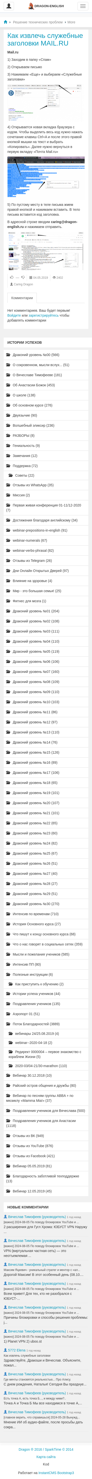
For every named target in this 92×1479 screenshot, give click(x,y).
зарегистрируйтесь (44, 315)
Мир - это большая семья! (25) (33, 591)
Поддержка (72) (22, 466)
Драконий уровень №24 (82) (31, 843)
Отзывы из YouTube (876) (29, 1146)
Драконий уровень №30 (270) (32, 904)
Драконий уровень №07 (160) (32, 672)
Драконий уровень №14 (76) (31, 742)
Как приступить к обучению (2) (36, 984)
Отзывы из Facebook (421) (30, 1156)
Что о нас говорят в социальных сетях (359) (44, 944)
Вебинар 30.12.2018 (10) (29, 1075)
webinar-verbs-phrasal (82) (30, 551)
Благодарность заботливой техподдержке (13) (42, 1178)
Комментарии (22, 298)
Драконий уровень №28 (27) (31, 884)
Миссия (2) (18, 495)
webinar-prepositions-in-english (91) (36, 530)
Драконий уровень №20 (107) (32, 803)
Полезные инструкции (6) (29, 974)
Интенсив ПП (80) (23, 964)
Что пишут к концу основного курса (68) (41, 934)
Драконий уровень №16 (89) (31, 762)
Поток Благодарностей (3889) (33, 1024)
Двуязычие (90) (21, 415)
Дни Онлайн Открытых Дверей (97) (37, 571)
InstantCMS (47, 1473)
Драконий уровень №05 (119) (32, 651)
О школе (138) (20, 395)
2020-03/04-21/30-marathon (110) (38, 1066)
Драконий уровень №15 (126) (32, 752)
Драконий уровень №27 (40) (31, 874)
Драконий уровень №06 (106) (32, 662)
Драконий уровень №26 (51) (31, 863)
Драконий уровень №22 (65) (31, 823)
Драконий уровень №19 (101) (32, 793)
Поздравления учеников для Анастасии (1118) (41, 1123)
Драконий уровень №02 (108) (32, 621)
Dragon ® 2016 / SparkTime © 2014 (46, 1449)
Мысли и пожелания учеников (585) (37, 954)
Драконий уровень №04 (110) (32, 641)
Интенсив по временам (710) (32, 914)
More (71, 22)
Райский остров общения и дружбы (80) (41, 1086)
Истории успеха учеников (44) (33, 994)
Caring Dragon (23, 284)
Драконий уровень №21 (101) (32, 813)
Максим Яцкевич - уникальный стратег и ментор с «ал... (42, 1270)
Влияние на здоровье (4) (29, 581)
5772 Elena (17, 1350)
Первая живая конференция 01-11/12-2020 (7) (43, 507)
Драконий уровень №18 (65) (31, 783)
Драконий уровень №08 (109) (32, 682)
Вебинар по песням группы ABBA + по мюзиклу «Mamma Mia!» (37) (39, 1098)
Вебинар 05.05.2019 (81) (29, 1166)
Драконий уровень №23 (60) (31, 833)
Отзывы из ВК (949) (25, 1136)
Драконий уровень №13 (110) (32, 732)
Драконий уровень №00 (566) (32, 355)
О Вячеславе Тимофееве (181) (34, 375)
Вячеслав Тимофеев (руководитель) (37, 1217)
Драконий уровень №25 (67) (31, 853)
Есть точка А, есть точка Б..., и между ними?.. (35, 1398)
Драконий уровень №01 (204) (32, 611)
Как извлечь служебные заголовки (27, 1355)
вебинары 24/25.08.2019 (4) (34, 1034)
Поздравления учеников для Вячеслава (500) (45, 1111)
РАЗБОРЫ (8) (20, 436)
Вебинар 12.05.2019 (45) (29, 1191)
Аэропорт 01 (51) (23, 1014)
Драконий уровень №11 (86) (31, 712)
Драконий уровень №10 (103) (32, 702)
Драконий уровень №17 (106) (32, 773)
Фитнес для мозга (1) (26, 601)
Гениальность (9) (23, 446)
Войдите (14, 315)
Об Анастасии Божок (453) (30, 385)
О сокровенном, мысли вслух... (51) (37, 365)
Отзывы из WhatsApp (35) (30, 485)
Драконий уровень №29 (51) (31, 894)
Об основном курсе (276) (29, 405)
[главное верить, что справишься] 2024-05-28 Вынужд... (42, 1417)
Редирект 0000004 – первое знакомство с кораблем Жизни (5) (45, 1054)
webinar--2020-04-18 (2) (30, 1043)
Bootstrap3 (65, 1473)
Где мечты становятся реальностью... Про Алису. (37, 1379)
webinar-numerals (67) (26, 540)
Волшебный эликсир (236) (30, 425)
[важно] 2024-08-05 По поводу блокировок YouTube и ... (41, 1222)
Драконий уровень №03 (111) (32, 631)
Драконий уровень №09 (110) (32, 692)
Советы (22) (21, 475)
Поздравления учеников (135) (33, 1004)
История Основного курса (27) (33, 924)
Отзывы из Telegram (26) (29, 561)
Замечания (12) (21, 456)
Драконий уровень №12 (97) (31, 722)
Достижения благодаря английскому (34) (42, 520)
